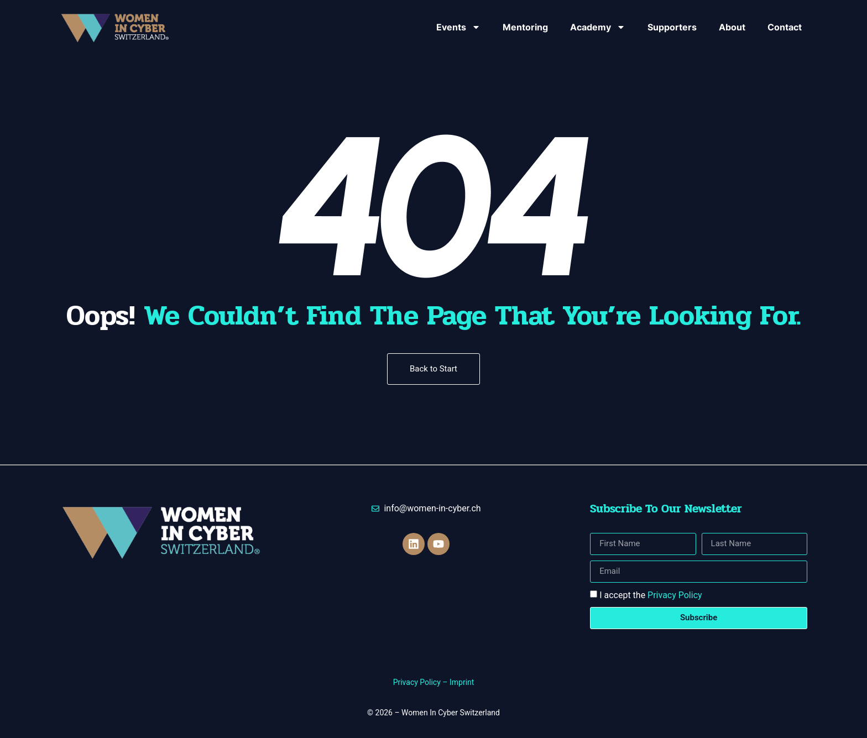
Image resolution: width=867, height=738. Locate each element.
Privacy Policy (674, 595)
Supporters (672, 27)
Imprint (462, 682)
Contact (784, 27)
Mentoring (525, 27)
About (732, 27)
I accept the (650, 595)
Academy (597, 27)
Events (458, 27)
